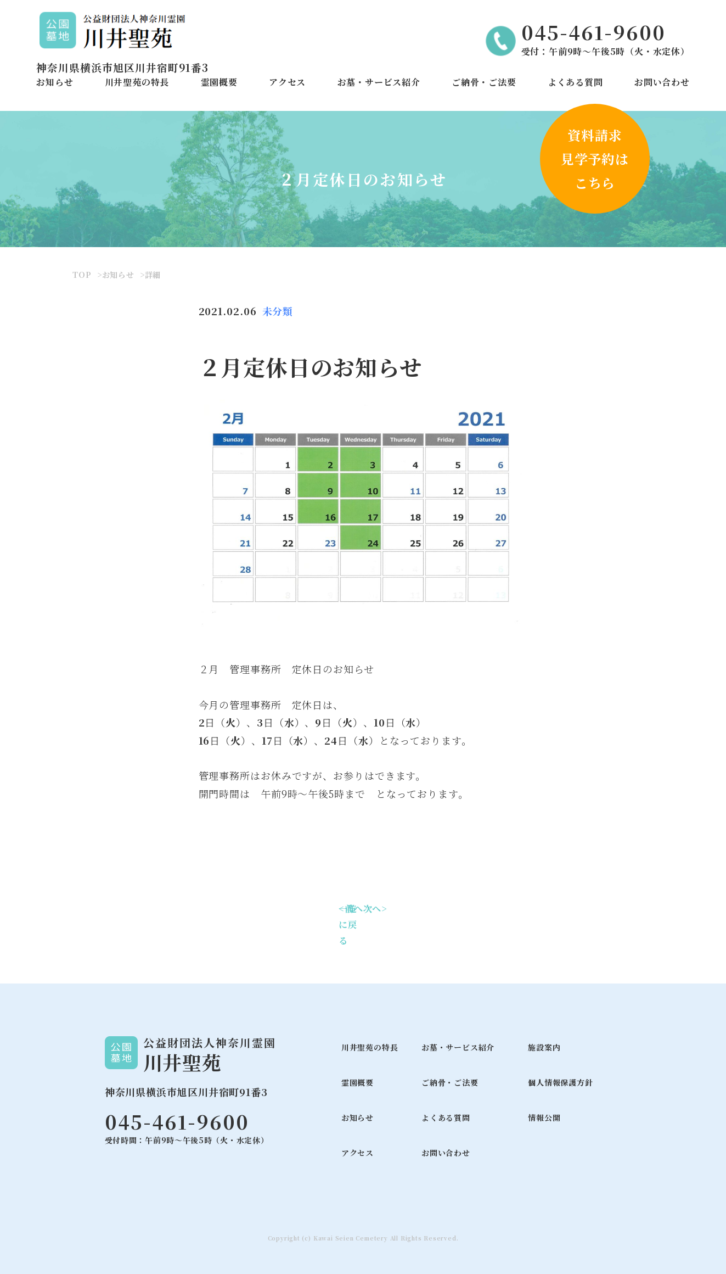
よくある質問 (575, 82)
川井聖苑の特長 (137, 82)
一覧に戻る (348, 924)
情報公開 (544, 1117)
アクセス (287, 82)
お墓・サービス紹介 (378, 82)
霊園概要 (219, 82)
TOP (81, 274)
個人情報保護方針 (560, 1082)
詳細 (153, 274)
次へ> (375, 908)
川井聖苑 (182, 1062)
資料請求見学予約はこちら (595, 158)
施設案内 (544, 1047)
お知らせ (54, 82)
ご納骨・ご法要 (484, 82)
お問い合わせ (662, 82)
